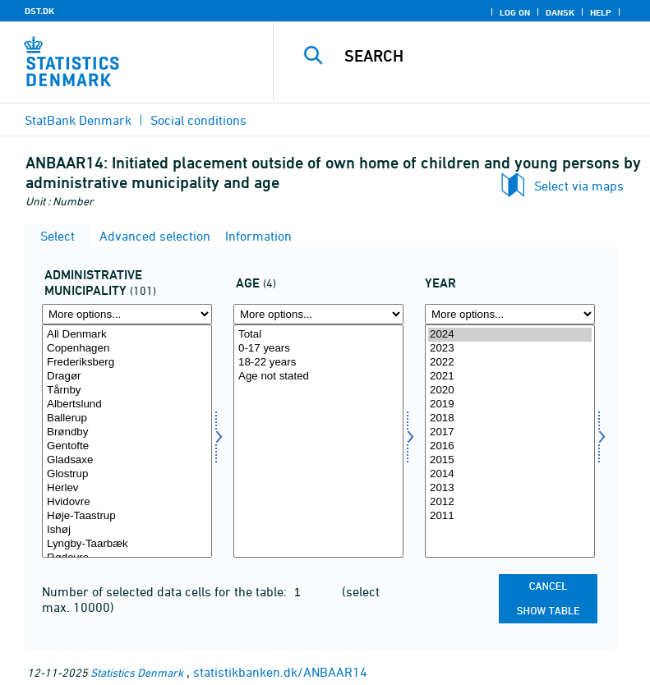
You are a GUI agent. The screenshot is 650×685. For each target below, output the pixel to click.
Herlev (127, 488)
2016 (510, 446)
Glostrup (127, 474)
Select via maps (579, 185)
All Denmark (127, 335)
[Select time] (510, 441)
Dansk (560, 12)
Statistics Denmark (136, 672)
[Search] (486, 55)
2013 (510, 488)
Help (600, 12)
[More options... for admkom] (127, 314)
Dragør (127, 377)
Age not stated (318, 377)
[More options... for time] (510, 314)
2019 (510, 404)
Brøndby (127, 432)
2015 (510, 460)
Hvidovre (127, 502)
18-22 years (318, 363)
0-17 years (318, 349)
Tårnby (127, 391)
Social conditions (198, 120)
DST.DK (39, 10)
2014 (510, 474)
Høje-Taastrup (127, 516)
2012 (510, 502)
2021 (510, 377)
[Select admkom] (127, 441)
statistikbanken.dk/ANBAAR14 (280, 671)
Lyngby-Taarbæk (127, 544)
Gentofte (127, 446)
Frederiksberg (127, 363)
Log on (515, 12)
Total (318, 335)
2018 (510, 418)
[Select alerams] (318, 441)
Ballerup (127, 418)
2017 (510, 432)
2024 (510, 335)
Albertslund (127, 404)
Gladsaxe (127, 460)
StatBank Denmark (78, 120)
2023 (510, 349)
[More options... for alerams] (318, 314)
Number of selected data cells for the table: (166, 591)
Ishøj (127, 530)
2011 (510, 516)
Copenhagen (127, 349)
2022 (510, 363)
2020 (510, 391)
